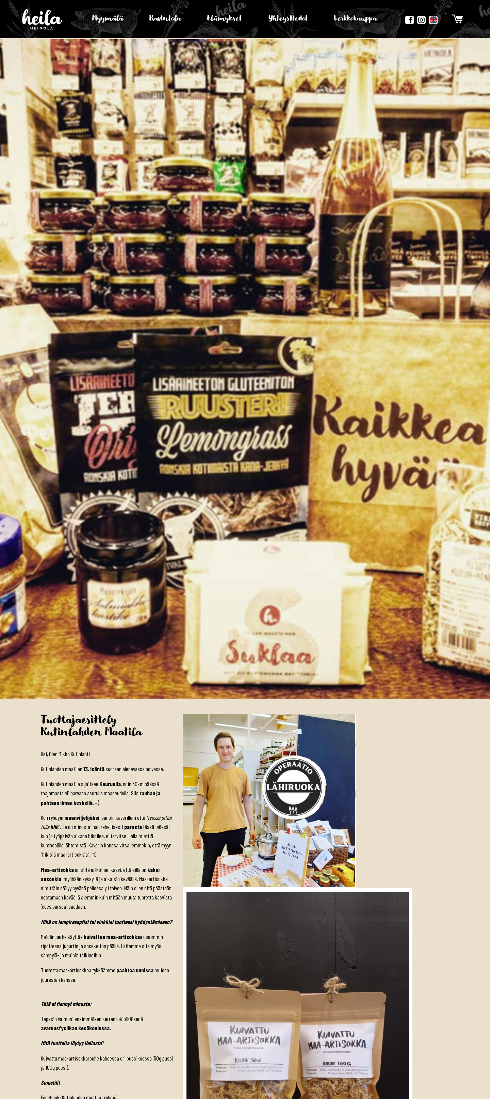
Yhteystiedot (288, 19)
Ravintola (165, 19)
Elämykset (224, 19)
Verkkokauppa (355, 19)
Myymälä (108, 19)
